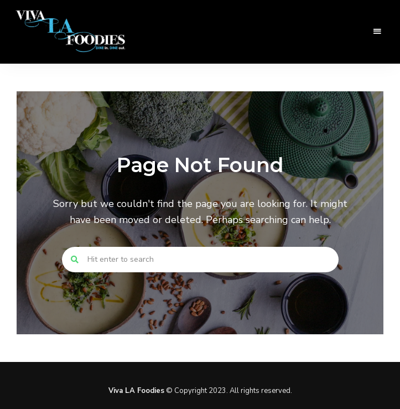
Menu (378, 31)
